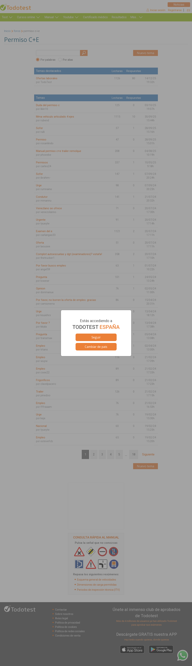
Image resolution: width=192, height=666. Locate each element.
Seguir (96, 337)
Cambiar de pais (96, 347)
